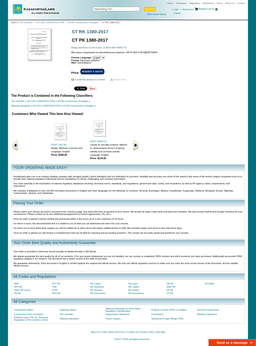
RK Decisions (97, 287)
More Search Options (157, 14)
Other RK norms (22, 290)
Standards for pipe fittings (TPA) (167, 318)
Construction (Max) (23, 310)
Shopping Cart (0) (206, 9)
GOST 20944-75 (98, 141)
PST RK (56, 283)
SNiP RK (171, 287)
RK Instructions (98, 293)
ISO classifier (26, 22)
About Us (229, 3)
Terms (220, 3)
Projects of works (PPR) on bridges (169, 310)
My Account (188, 9)
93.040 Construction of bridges (83, 22)
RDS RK (56, 293)
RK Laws (132, 283)
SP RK (170, 290)
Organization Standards (117, 314)
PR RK (17, 293)
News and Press (117, 332)
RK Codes (95, 283)
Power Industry (113, 318)
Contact (241, 3)
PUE (54, 287)
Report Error (120, 79)
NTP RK (18, 287)
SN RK (170, 283)
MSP (16, 283)
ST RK (170, 293)
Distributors (208, 3)
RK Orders (133, 290)
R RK (55, 290)
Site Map (160, 332)
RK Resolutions (136, 293)
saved (177, 13)
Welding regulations (207, 314)
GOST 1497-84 (58, 145)
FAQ (104, 332)
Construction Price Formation (28, 314)
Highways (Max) (68, 310)
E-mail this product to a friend (90, 79)
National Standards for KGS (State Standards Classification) (123, 309)
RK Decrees (96, 290)
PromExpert (157, 314)
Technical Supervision (208, 310)
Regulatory (194, 3)
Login (176, 9)
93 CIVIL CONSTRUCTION (50, 22)
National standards (20, 106)
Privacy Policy (147, 332)
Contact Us (132, 332)
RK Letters (133, 287)
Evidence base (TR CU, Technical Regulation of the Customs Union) (31, 318)
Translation (181, 3)
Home (170, 3)
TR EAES (209, 283)
